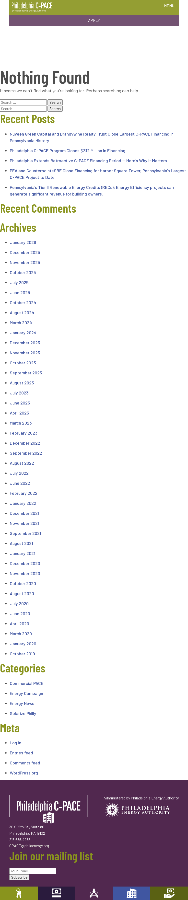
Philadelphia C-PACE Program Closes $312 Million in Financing (67, 150)
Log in (15, 742)
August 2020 (22, 593)
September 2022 (26, 453)
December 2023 (25, 342)
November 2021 (24, 523)
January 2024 (23, 332)
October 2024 (23, 302)
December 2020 (25, 563)
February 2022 (23, 493)
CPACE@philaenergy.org (29, 845)
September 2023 (26, 372)
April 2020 (19, 623)
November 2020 (25, 573)
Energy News (22, 703)
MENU (169, 5)
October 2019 (22, 653)
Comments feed (25, 762)
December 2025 (25, 252)
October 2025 (23, 272)
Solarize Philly (23, 713)
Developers (132, 893)
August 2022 (22, 463)
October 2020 (23, 583)
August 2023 (22, 382)
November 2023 (25, 352)
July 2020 (19, 603)
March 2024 (21, 322)
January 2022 (23, 503)
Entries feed (21, 752)
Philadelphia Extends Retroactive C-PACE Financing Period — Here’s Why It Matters (88, 160)
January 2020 (23, 643)
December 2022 (25, 443)
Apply (94, 20)
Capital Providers (56, 893)
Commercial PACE (26, 683)
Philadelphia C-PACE (32, 7)
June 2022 (20, 483)
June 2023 (20, 402)
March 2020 (21, 633)
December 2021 (24, 513)
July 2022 (19, 473)
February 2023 (23, 433)
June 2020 (20, 613)
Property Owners (19, 893)
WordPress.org (24, 772)
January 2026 (23, 242)
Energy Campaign (26, 693)
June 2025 (20, 292)
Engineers (94, 893)
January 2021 (22, 553)
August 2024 (22, 312)
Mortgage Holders (169, 893)
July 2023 (19, 392)
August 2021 (21, 543)
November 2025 (25, 262)
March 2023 (21, 423)
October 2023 (23, 362)
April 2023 (19, 412)
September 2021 (25, 533)
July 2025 (19, 282)
